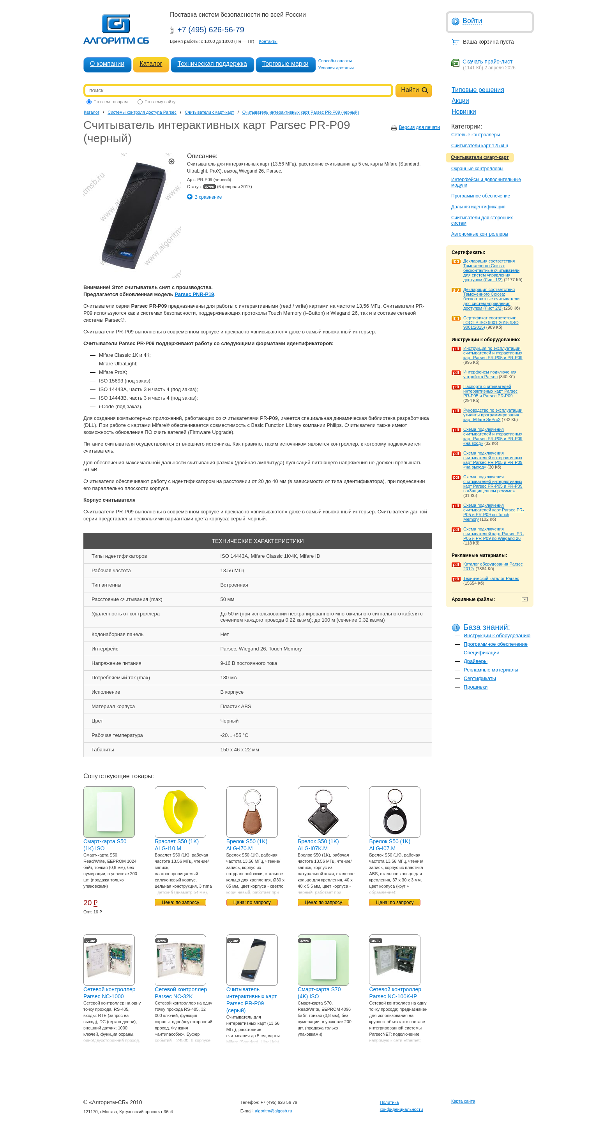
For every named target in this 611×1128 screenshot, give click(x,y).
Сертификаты (480, 678)
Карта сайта (463, 1101)
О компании (107, 63)
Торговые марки (285, 63)
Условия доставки (336, 67)
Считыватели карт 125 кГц (479, 145)
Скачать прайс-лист (487, 61)
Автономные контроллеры (479, 234)
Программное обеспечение (480, 196)
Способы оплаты (335, 60)
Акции (460, 100)
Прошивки (475, 687)
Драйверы (475, 661)
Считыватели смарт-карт (480, 157)
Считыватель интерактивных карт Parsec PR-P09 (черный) (300, 112)
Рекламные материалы (491, 670)
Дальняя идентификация (478, 207)
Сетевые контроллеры (475, 134)
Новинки (464, 111)
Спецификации (482, 653)
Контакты (268, 41)
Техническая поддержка (212, 63)
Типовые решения (478, 89)
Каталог (151, 63)
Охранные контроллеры (477, 168)
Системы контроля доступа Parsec (142, 112)
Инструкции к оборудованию (497, 635)
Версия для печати (419, 127)
